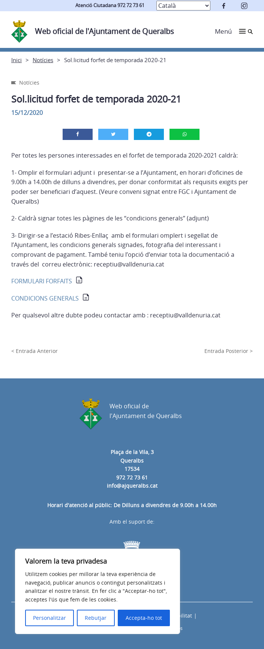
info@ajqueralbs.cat (132, 485)
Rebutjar (95, 617)
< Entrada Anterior (34, 350)
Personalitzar (49, 617)
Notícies (43, 60)
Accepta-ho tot (144, 617)
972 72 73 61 (132, 477)
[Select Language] (183, 5)
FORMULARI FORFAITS (41, 281)
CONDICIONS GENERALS (45, 298)
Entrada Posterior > (228, 350)
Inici (16, 60)
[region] (97, 591)
